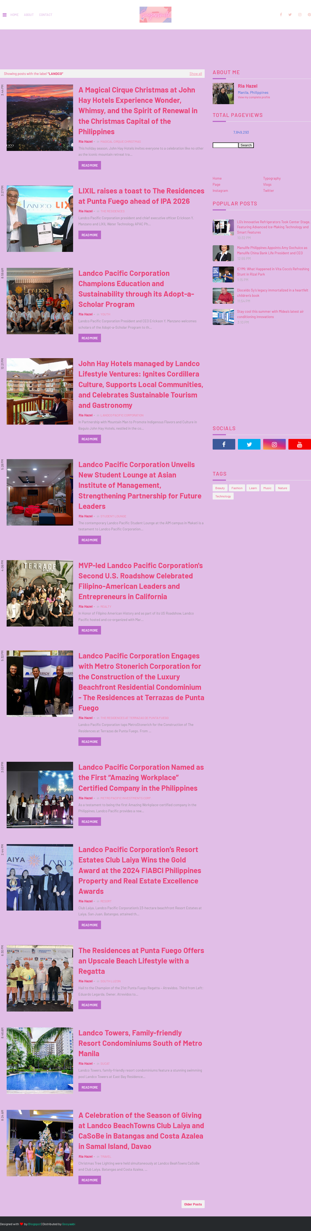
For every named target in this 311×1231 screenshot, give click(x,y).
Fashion (237, 488)
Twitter (268, 190)
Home (14, 14)
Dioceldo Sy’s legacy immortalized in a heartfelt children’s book (272, 293)
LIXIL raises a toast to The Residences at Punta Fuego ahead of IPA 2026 (141, 195)
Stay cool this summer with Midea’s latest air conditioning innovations (270, 314)
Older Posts (193, 1204)
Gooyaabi (68, 1224)
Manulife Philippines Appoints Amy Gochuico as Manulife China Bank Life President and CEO (272, 250)
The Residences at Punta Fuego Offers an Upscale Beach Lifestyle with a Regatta (141, 960)
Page (216, 184)
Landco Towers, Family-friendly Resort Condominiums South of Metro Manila (140, 1043)
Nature (282, 488)
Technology (223, 496)
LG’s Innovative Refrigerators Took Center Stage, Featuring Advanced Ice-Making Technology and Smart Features (273, 227)
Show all (196, 73)
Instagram (220, 190)
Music (267, 488)
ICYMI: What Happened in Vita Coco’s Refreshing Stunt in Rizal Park (273, 271)
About (29, 14)
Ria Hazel (86, 141)
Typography (272, 178)
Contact (45, 14)
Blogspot (34, 1224)
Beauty (220, 488)
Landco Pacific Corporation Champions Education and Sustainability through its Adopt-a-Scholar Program (136, 288)
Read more (90, 165)
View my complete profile (254, 97)
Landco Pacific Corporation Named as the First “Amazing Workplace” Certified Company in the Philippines (141, 777)
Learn (253, 488)
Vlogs (267, 184)
